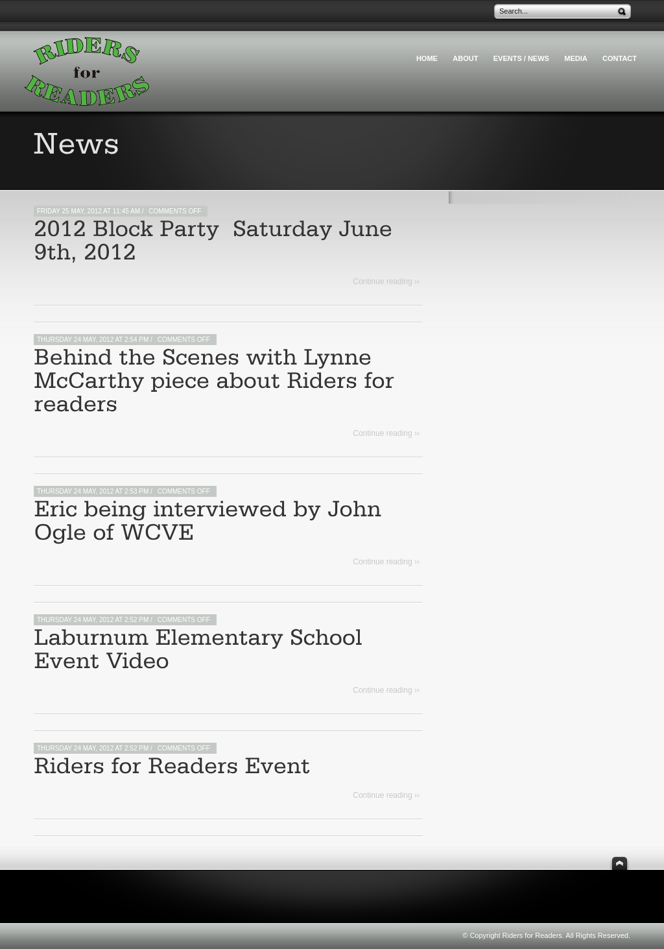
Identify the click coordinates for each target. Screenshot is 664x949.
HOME (427, 58)
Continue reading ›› (386, 281)
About (465, 58)
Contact (619, 58)
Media (575, 58)
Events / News (521, 58)
